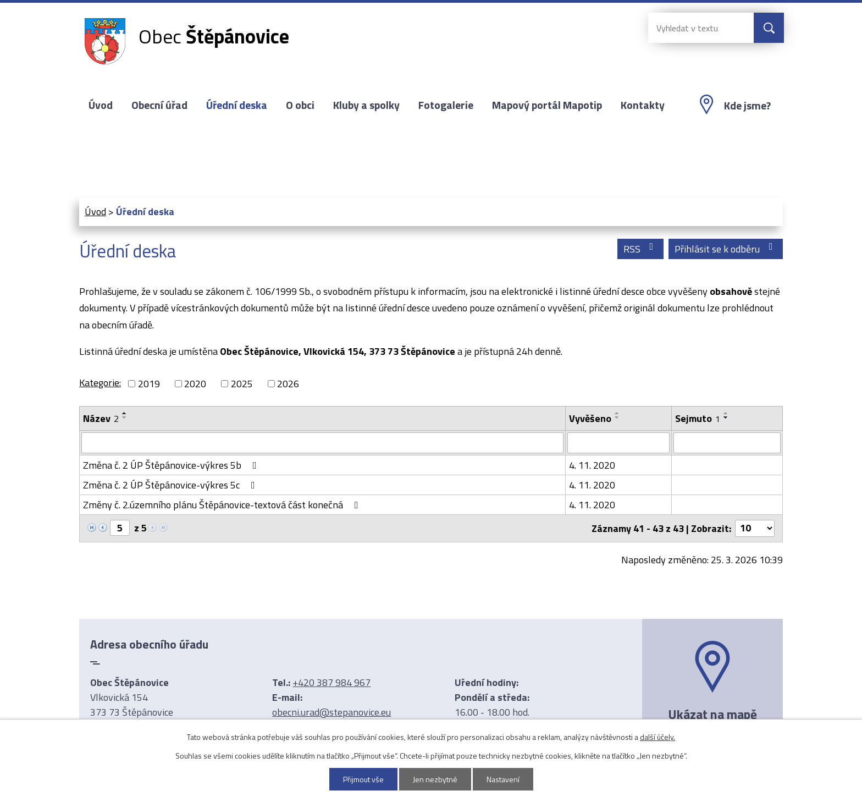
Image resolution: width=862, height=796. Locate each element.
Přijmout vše (363, 779)
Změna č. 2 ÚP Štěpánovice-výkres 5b (172, 465)
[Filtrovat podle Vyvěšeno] (618, 442)
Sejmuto (697, 418)
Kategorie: (100, 382)
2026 (288, 383)
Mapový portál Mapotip (547, 105)
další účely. (657, 737)
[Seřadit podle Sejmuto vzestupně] (726, 413)
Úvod (101, 105)
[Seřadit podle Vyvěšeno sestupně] (617, 417)
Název (101, 418)
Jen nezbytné (435, 779)
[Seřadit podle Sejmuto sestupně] (726, 417)
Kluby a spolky (366, 105)
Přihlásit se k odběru (726, 248)
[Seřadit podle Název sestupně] (125, 417)
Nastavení (503, 779)
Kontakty (643, 105)
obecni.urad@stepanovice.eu (331, 712)
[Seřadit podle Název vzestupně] (125, 413)
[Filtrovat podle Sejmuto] (727, 442)
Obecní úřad (159, 105)
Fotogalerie (445, 105)
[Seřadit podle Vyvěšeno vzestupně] (617, 413)
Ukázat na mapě (712, 714)
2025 (242, 383)
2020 (195, 383)
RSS (640, 248)
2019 (149, 383)
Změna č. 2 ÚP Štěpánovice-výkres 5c (171, 484)
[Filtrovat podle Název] (322, 442)
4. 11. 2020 (592, 465)
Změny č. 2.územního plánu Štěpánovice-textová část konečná (223, 504)
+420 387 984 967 (331, 682)
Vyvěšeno (590, 418)
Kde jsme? (747, 105)
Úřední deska (236, 105)
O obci (300, 105)
